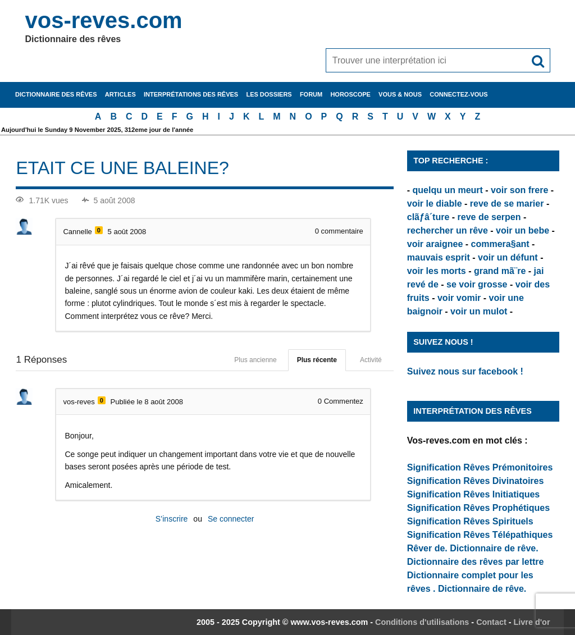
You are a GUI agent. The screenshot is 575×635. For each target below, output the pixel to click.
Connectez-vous (458, 94)
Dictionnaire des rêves (56, 94)
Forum (311, 94)
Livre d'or (532, 622)
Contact (491, 622)
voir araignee (435, 244)
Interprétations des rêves (191, 94)
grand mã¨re (500, 271)
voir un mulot (478, 311)
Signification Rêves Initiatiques (473, 494)
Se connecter (231, 518)
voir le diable (434, 203)
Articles (120, 94)
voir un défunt (508, 257)
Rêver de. (427, 548)
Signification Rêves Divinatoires (475, 481)
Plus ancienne (255, 360)
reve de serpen (489, 217)
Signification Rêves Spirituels (470, 521)
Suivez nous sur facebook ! (465, 371)
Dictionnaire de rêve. (494, 548)
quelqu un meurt (448, 190)
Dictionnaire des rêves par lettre (475, 562)
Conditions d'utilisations (422, 622)
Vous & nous (400, 94)
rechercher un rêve (447, 230)
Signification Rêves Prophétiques (478, 508)
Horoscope (350, 94)
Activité (371, 360)
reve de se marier (507, 203)
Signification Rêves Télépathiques (480, 535)
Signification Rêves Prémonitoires (480, 467)
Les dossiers (268, 94)
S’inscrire (172, 518)
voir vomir (459, 298)
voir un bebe (522, 230)
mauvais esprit (438, 257)
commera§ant (500, 244)
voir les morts (436, 271)
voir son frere (519, 190)
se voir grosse (477, 284)
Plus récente (317, 360)
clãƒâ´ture (428, 217)
